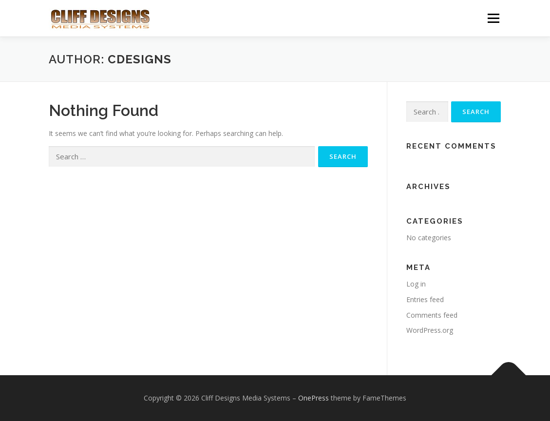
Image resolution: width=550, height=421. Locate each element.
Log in (416, 283)
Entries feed (425, 299)
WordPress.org (429, 330)
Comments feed (431, 315)
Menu (493, 18)
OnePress (313, 397)
